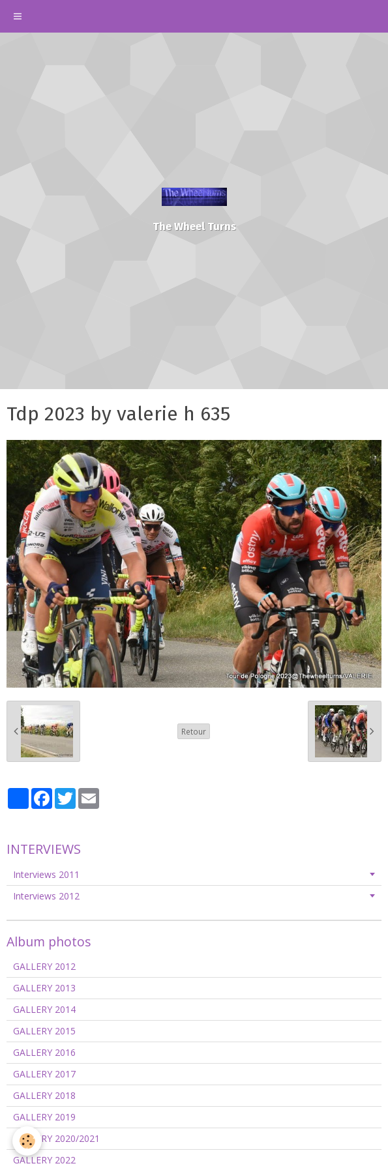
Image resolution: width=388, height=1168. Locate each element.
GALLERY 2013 (44, 988)
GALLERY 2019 (44, 1117)
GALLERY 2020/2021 (56, 1138)
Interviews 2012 (46, 896)
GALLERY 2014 (44, 1009)
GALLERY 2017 (44, 1074)
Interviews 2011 (46, 874)
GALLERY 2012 (44, 966)
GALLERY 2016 (44, 1052)
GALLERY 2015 (44, 1031)
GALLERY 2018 (44, 1095)
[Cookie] (27, 1141)
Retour (193, 731)
